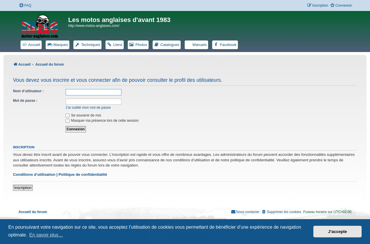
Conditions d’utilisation (34, 174)
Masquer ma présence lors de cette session (102, 121)
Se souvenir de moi (83, 115)
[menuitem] (25, 6)
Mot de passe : (25, 101)
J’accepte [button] (337, 231)
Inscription (23, 188)
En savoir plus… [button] (46, 234)
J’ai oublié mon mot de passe (88, 108)
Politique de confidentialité (83, 174)
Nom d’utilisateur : (28, 91)
